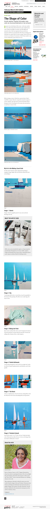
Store (9, 6)
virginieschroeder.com (9, 493)
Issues (12, 6)
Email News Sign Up (24, 0)
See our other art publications (40, 0)
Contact (43, 6)
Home (6, 6)
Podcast (35, 6)
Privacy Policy (21, 507)
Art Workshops (26, 6)
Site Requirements (15, 507)
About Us (39, 6)
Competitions (21, 6)
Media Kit (31, 6)
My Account (31, 0)
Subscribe (16, 6)
